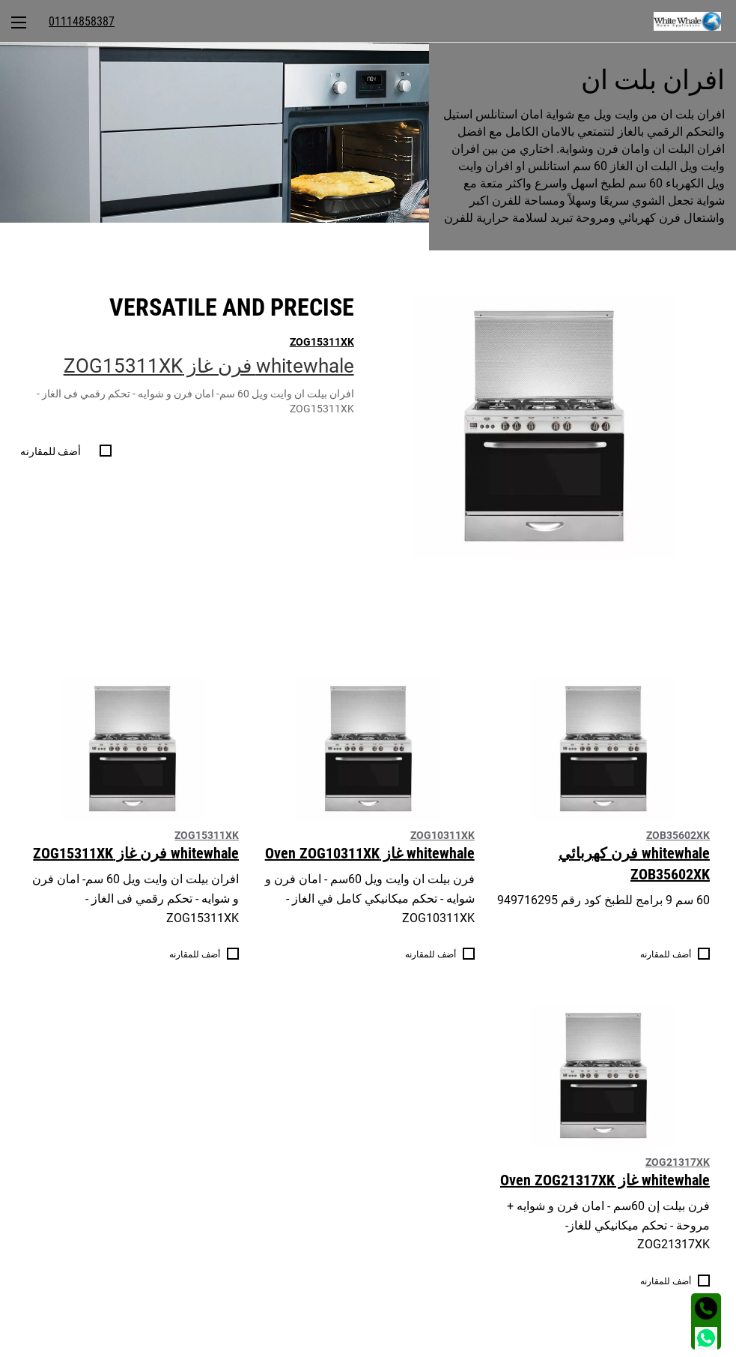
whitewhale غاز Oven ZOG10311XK (370, 853)
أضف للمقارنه (50, 451)
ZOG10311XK (442, 835)
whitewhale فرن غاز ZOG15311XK (209, 366)
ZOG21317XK (677, 1162)
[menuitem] (695, 21)
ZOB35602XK (678, 835)
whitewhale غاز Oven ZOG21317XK (605, 1180)
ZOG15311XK (322, 342)
